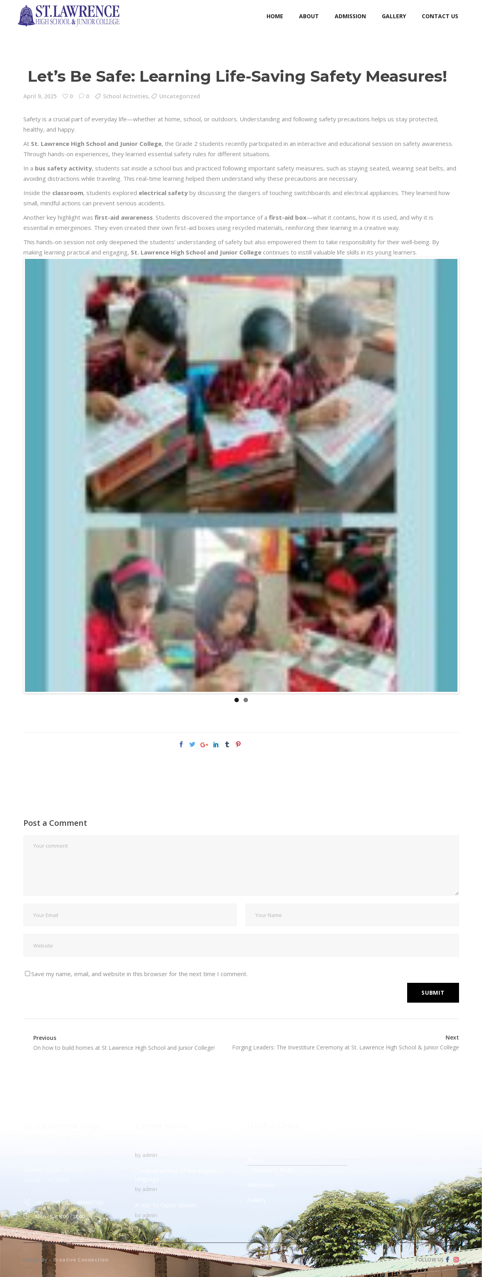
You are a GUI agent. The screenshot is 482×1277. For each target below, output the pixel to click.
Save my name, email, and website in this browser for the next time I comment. (139, 974)
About (255, 1160)
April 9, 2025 (40, 96)
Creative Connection (81, 1259)
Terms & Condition (383, 1259)
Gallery (256, 1200)
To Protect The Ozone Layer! (175, 1145)
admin (149, 1154)
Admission (261, 1185)
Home (255, 1145)
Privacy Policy (333, 1259)
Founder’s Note (272, 1170)
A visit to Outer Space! (165, 1205)
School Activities (125, 96)
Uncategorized (179, 96)
